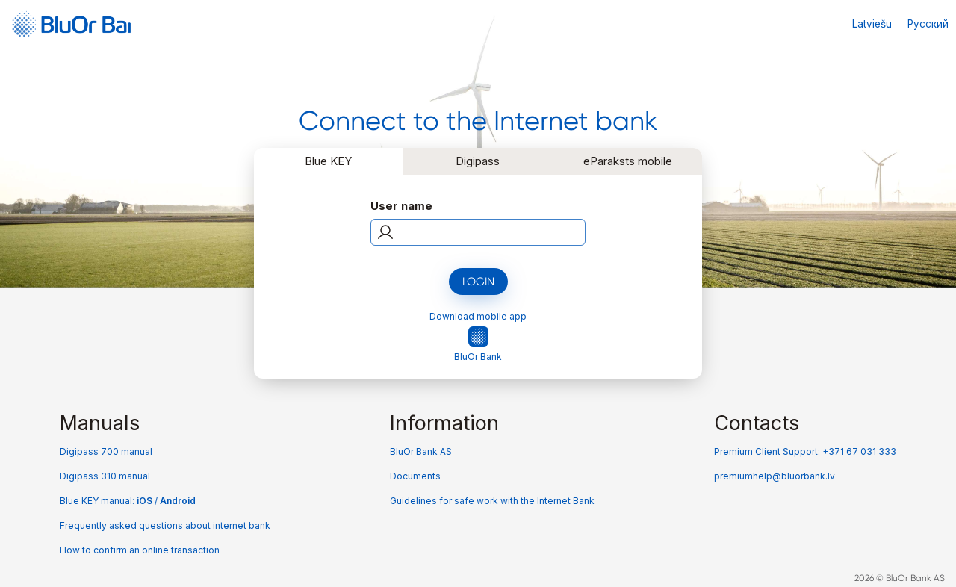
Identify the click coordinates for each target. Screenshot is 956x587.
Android (178, 500)
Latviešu (872, 24)
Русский (928, 24)
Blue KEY (328, 161)
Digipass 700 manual (106, 451)
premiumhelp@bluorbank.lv (774, 476)
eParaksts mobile (627, 161)
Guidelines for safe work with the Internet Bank (492, 500)
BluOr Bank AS (421, 451)
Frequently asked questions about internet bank (165, 525)
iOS (146, 500)
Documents (415, 476)
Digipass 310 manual (105, 476)
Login (478, 281)
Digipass (478, 161)
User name (401, 206)
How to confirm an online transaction (140, 550)
